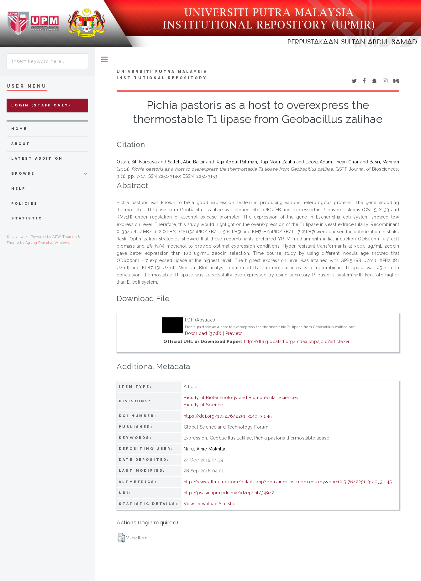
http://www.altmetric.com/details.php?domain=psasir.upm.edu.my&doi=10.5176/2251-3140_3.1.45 (288, 481)
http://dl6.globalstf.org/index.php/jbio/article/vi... (298, 341)
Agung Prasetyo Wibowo (47, 242)
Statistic (26, 218)
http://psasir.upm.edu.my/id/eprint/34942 (229, 492)
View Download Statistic (209, 503)
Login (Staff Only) (41, 105)
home (19, 129)
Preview (233, 333)
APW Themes (64, 236)
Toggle (104, 59)
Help (18, 189)
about (20, 144)
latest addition (37, 159)
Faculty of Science (203, 404)
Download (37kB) (203, 333)
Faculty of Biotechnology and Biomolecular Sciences (241, 397)
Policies (24, 204)
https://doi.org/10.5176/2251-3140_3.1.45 (228, 416)
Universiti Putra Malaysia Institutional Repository (162, 74)
